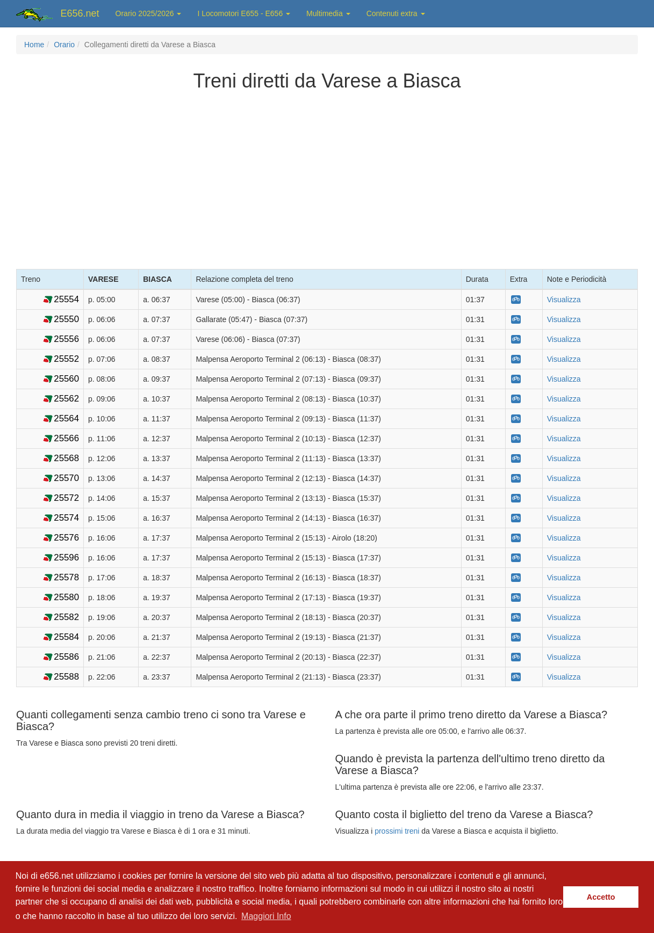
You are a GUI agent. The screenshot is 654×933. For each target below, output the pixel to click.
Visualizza (564, 299)
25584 (66, 637)
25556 (66, 339)
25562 (66, 398)
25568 (66, 458)
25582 (66, 617)
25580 (66, 597)
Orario (64, 44)
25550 (66, 319)
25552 (66, 359)
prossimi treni (397, 831)
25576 (66, 538)
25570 (66, 478)
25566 (66, 438)
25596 (66, 557)
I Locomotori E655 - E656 (243, 13)
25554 (66, 299)
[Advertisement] (327, 178)
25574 (66, 518)
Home (34, 44)
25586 (66, 657)
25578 (66, 577)
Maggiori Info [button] (266, 916)
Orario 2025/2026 (149, 13)
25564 (66, 418)
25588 (66, 677)
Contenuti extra (395, 13)
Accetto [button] (601, 897)
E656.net (80, 13)
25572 (66, 498)
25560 (66, 379)
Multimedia (328, 13)
